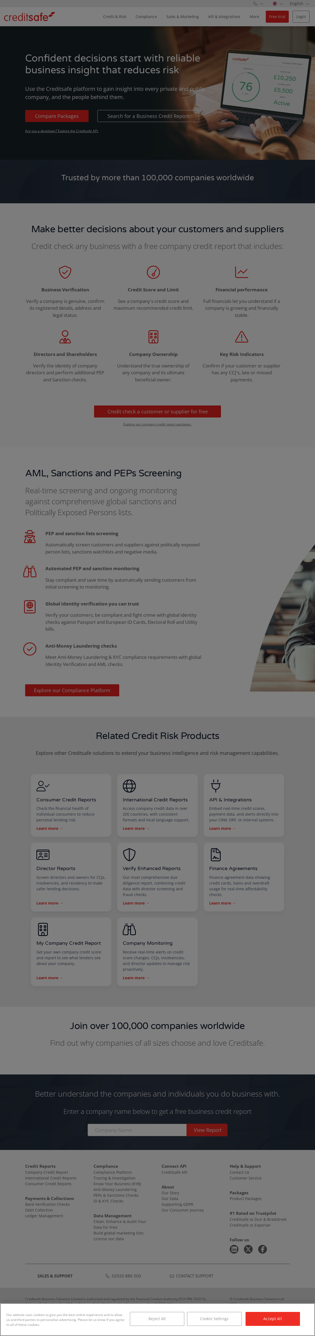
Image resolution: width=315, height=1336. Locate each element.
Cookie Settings (214, 1318)
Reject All (157, 1318)
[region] (157, 1319)
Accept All (272, 1318)
